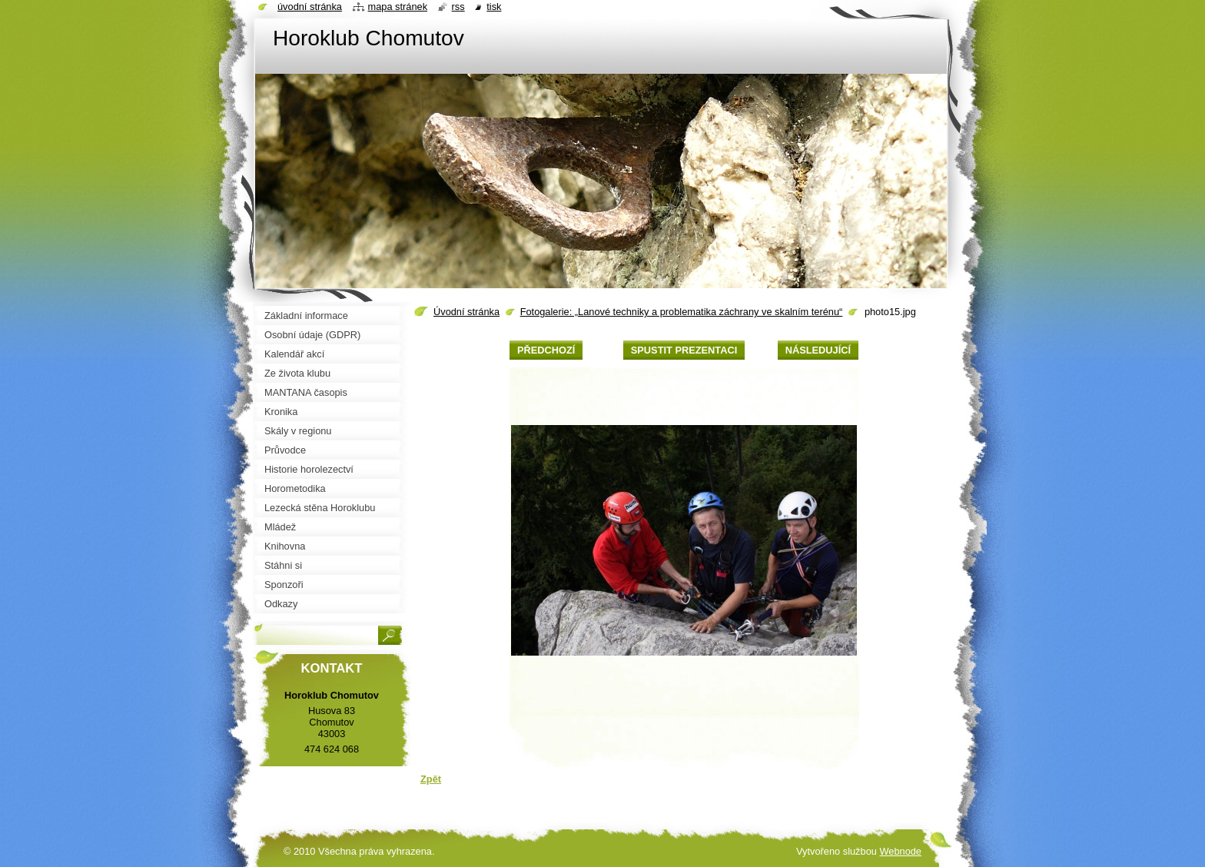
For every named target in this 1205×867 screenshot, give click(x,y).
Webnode (900, 851)
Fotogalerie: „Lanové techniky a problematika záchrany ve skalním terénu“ (681, 311)
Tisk (493, 6)
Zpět (430, 779)
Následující (818, 350)
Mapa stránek (398, 6)
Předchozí (546, 350)
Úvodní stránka (466, 311)
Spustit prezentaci (684, 350)
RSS (458, 6)
